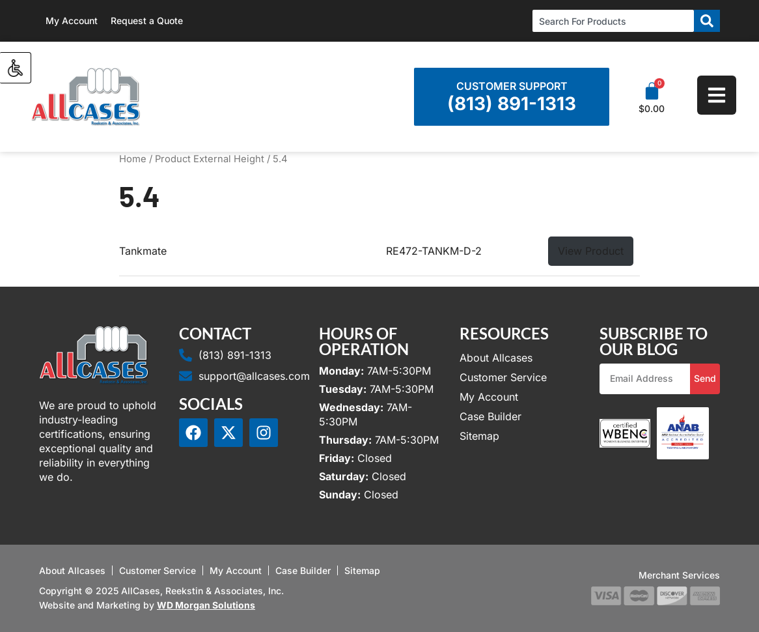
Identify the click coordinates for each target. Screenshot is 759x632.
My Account (72, 20)
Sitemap (479, 435)
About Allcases (496, 357)
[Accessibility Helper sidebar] (15, 67)
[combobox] (613, 21)
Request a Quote (147, 20)
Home (132, 159)
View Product (591, 250)
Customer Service (503, 377)
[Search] (707, 21)
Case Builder (490, 416)
